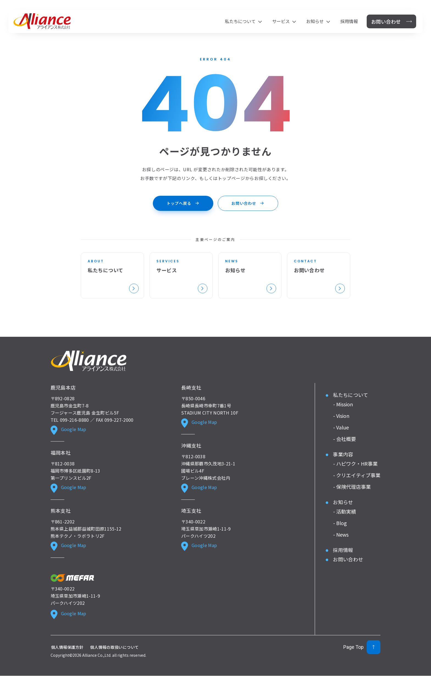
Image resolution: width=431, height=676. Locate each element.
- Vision (341, 415)
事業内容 (343, 453)
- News (341, 534)
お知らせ (343, 501)
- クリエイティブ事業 (356, 474)
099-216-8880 (74, 419)
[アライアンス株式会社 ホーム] (42, 21)
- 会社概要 (344, 438)
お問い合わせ (348, 558)
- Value (341, 427)
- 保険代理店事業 (352, 486)
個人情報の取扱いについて (114, 647)
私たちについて (350, 394)
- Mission (343, 403)
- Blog (340, 522)
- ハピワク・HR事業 (355, 463)
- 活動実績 (344, 511)
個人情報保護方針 (67, 647)
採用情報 (349, 21)
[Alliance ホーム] (89, 361)
